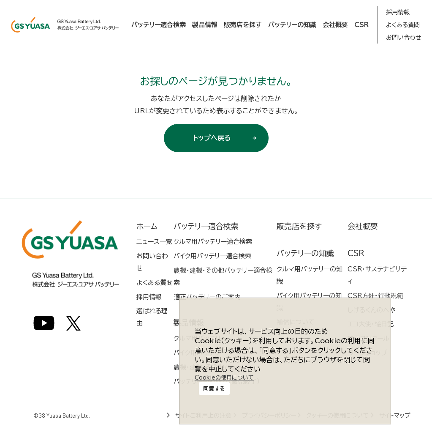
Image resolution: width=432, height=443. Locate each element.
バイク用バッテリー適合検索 (212, 256)
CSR (361, 25)
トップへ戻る (227, 138)
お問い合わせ (403, 38)
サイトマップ (396, 415)
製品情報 (204, 25)
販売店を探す (243, 25)
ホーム (147, 226)
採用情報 (398, 12)
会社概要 (335, 25)
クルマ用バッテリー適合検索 (213, 241)
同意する (223, 370)
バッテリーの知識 (292, 25)
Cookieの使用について (222, 391)
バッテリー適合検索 (158, 25)
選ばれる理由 (152, 317)
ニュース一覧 (154, 241)
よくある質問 (403, 25)
